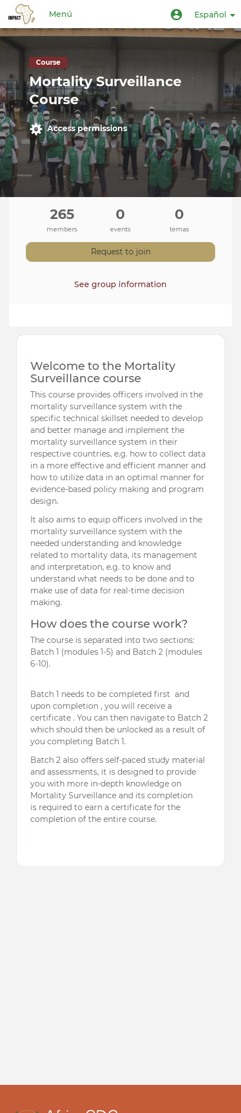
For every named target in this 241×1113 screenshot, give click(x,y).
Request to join (121, 252)
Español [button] (214, 15)
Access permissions (78, 129)
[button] (176, 14)
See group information (120, 284)
